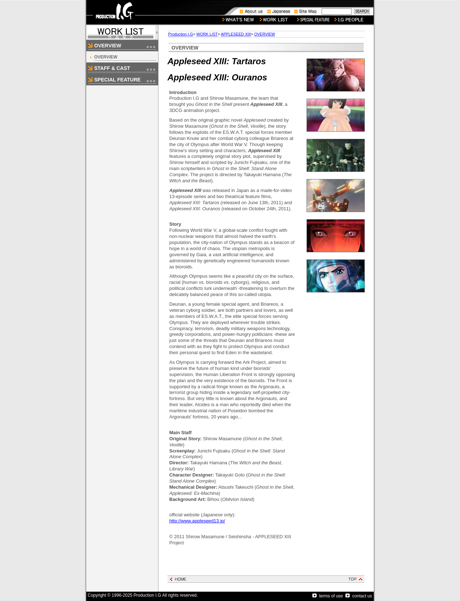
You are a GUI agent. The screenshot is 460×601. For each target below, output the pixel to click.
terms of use (327, 595)
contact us (358, 595)
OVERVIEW (105, 57)
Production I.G (180, 34)
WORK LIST (206, 34)
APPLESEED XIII (235, 34)
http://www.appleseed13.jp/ (197, 520)
